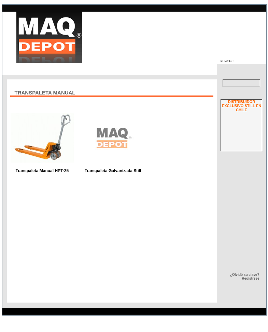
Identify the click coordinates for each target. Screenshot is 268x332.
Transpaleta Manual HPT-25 (42, 170)
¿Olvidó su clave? (244, 275)
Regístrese (250, 278)
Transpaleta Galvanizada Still (113, 170)
